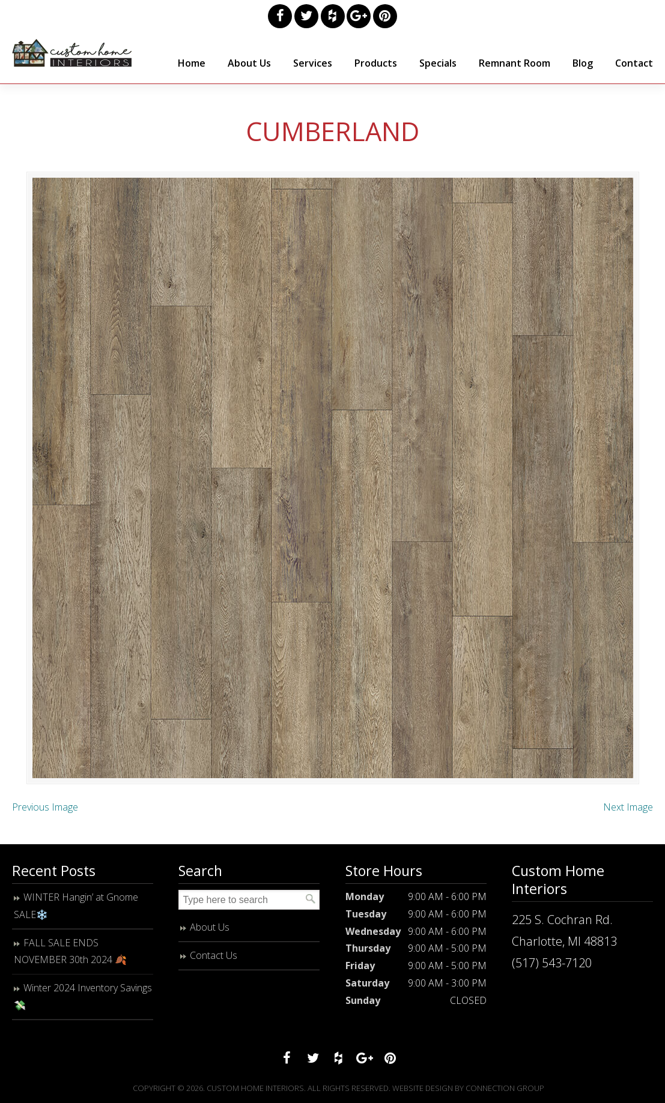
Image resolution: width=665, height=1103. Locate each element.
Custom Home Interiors (72, 53)
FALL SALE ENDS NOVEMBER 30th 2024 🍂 (70, 951)
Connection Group (505, 1088)
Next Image (628, 807)
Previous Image (45, 807)
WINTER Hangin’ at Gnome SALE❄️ (76, 905)
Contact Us (213, 955)
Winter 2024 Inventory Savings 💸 (83, 996)
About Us (209, 927)
